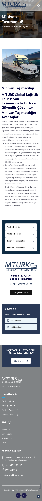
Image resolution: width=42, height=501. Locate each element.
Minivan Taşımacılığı (10, 414)
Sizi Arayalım (21, 361)
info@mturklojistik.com (13, 475)
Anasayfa (6, 26)
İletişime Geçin (21, 292)
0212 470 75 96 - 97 (21, 284)
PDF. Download (14, 320)
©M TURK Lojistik (18, 490)
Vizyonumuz (7, 438)
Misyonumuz (7, 434)
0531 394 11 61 (11, 470)
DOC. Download (14, 327)
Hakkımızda (7, 429)
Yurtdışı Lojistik (8, 405)
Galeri (4, 442)
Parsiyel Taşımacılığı (10, 410)
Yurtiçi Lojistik (8, 401)
